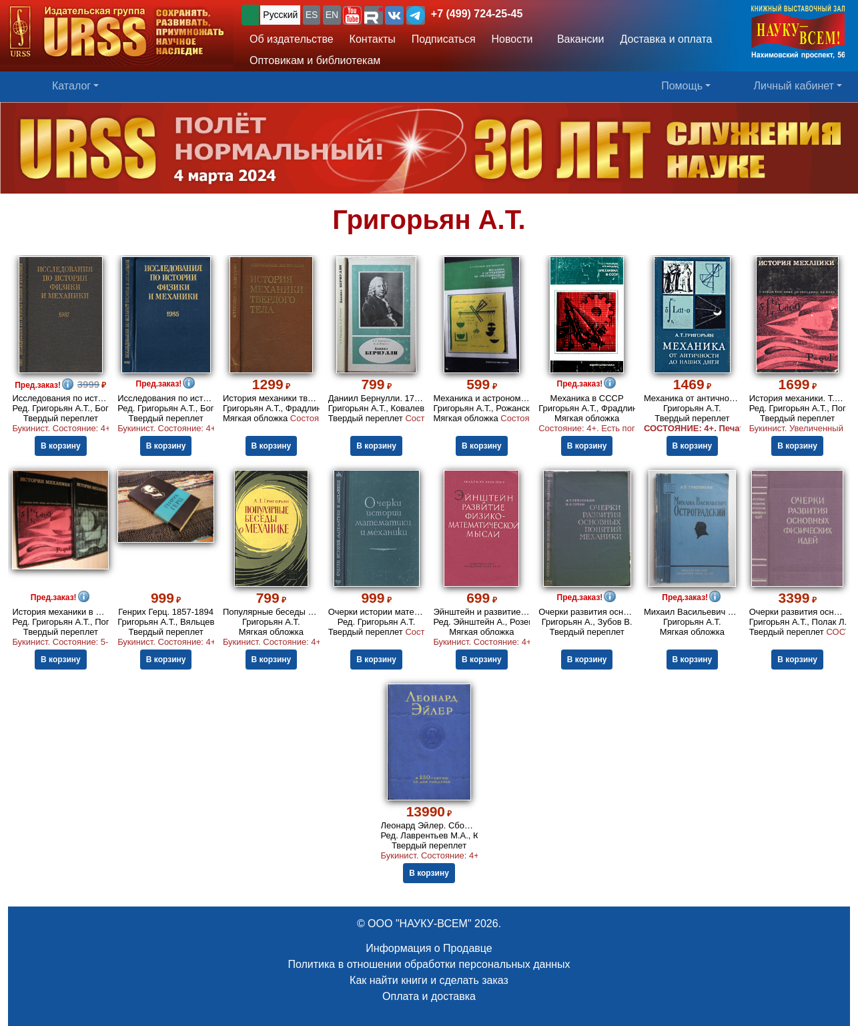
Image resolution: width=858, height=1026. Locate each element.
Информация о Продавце (429, 948)
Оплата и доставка (429, 996)
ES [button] (312, 14)
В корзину (61, 446)
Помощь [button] (682, 85)
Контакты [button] (373, 39)
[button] (352, 15)
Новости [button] (512, 39)
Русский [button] (280, 14)
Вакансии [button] (577, 39)
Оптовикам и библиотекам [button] (315, 60)
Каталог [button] (71, 85)
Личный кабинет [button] (794, 85)
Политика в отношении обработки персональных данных (429, 964)
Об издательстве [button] (292, 39)
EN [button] (332, 14)
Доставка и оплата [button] (666, 39)
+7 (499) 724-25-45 (476, 13)
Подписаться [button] (444, 39)
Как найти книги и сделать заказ (429, 980)
